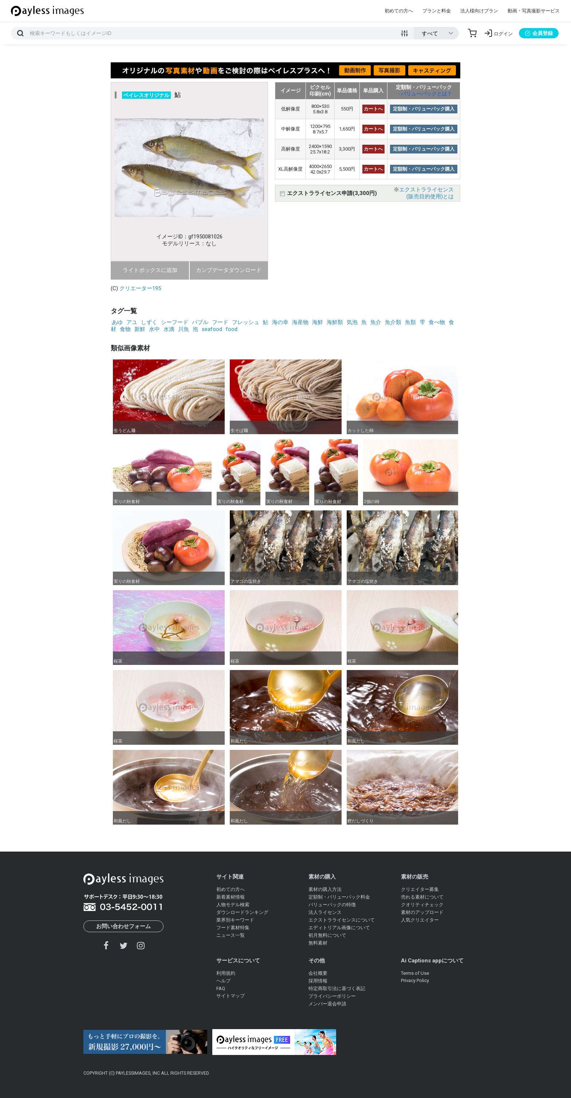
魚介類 (393, 322)
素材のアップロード (422, 912)
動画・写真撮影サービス (534, 10)
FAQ (220, 988)
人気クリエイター (420, 920)
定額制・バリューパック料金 (339, 897)
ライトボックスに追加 (150, 270)
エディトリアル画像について (339, 927)
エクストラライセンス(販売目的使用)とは (426, 193)
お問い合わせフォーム (123, 926)
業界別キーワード (235, 920)
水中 (154, 329)
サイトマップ (230, 995)
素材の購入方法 (325, 889)
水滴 (169, 329)
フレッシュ (245, 322)
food (231, 329)
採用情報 (317, 981)
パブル (200, 322)
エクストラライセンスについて (341, 920)
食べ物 (437, 322)
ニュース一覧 (230, 935)
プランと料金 (436, 10)
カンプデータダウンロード (228, 270)
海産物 (300, 322)
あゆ (117, 322)
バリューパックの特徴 (332, 904)
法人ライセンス (325, 912)
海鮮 (317, 322)
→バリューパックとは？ (424, 94)
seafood (212, 329)
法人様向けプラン (479, 10)
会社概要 (317, 973)
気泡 (352, 322)
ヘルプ (223, 981)
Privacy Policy (415, 980)
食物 (125, 329)
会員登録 (539, 33)
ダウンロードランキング (242, 912)
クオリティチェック (422, 904)
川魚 (183, 329)
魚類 (410, 322)
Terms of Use (415, 973)
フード (220, 322)
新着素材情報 (230, 897)
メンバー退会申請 (327, 1003)
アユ (131, 322)
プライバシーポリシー (332, 996)
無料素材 (317, 943)
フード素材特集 (232, 927)
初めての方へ (399, 10)
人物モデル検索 (232, 904)
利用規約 (225, 973)
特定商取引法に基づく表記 (336, 988)
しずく (149, 322)
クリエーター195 (140, 288)
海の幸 (280, 322)
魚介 (375, 322)
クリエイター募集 (420, 889)
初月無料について (327, 935)
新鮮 (139, 329)
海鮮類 (335, 322)
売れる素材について (422, 897)
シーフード (174, 322)
